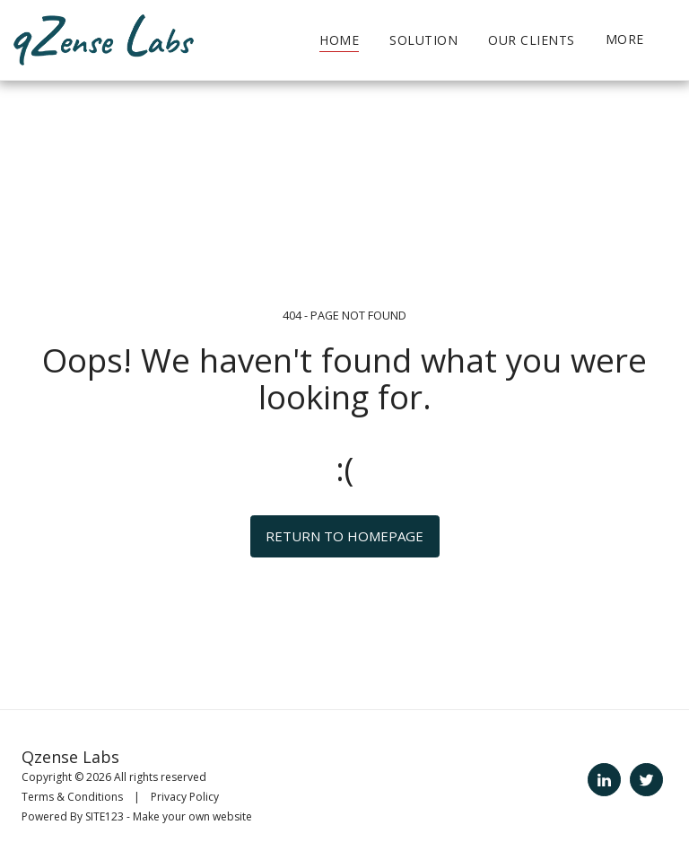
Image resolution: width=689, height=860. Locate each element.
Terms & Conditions (72, 796)
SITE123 (104, 816)
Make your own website (192, 816)
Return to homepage (344, 536)
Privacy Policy (185, 796)
